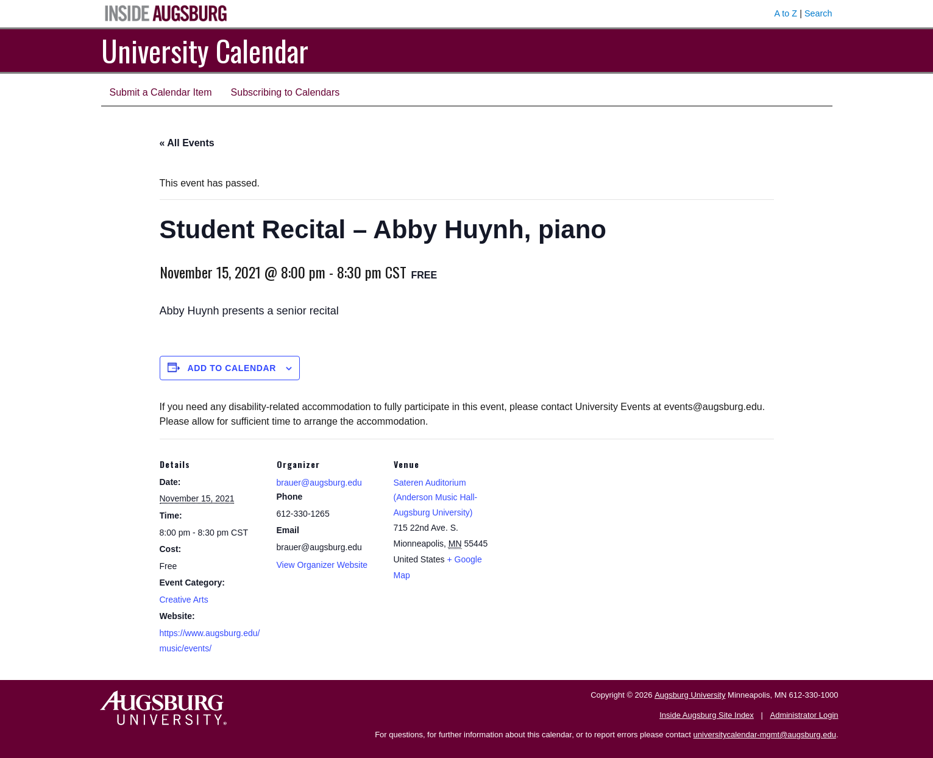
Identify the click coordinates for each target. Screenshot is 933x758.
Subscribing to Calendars (285, 92)
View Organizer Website (322, 565)
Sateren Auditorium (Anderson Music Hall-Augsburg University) (436, 497)
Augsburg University (690, 695)
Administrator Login (804, 715)
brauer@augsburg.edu (319, 482)
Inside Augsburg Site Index (706, 715)
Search (818, 13)
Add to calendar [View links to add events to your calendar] (231, 368)
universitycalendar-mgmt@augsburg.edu (765, 734)
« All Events (187, 143)
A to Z (786, 13)
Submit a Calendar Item (161, 92)
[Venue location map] (575, 522)
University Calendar (204, 50)
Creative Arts (184, 599)
